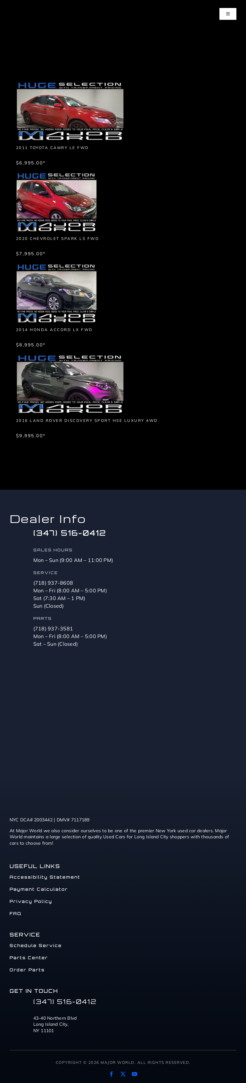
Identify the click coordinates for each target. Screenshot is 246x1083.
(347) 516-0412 (69, 533)
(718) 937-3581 (53, 628)
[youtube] (134, 1074)
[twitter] (123, 1074)
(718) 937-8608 (53, 583)
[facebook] (111, 1074)
